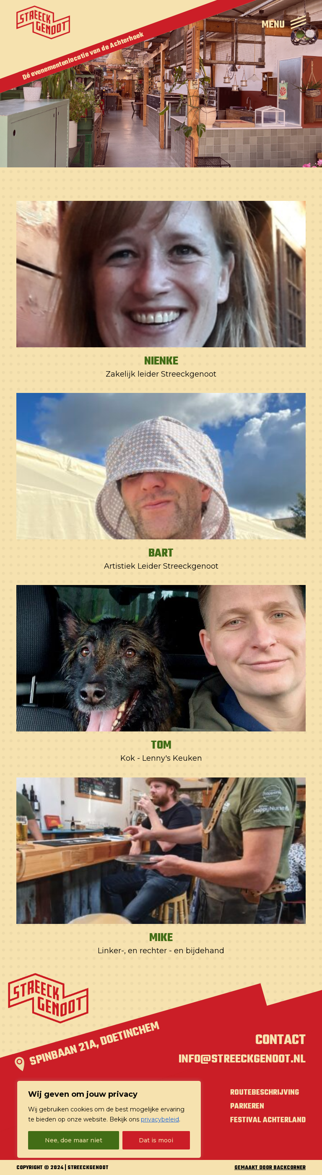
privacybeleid (160, 1119)
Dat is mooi (156, 1140)
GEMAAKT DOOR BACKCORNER (270, 1168)
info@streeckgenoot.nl (242, 1059)
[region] (109, 1119)
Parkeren (247, 1107)
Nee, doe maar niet (73, 1140)
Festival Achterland (268, 1120)
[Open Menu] (284, 22)
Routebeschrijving (264, 1093)
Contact (280, 1040)
